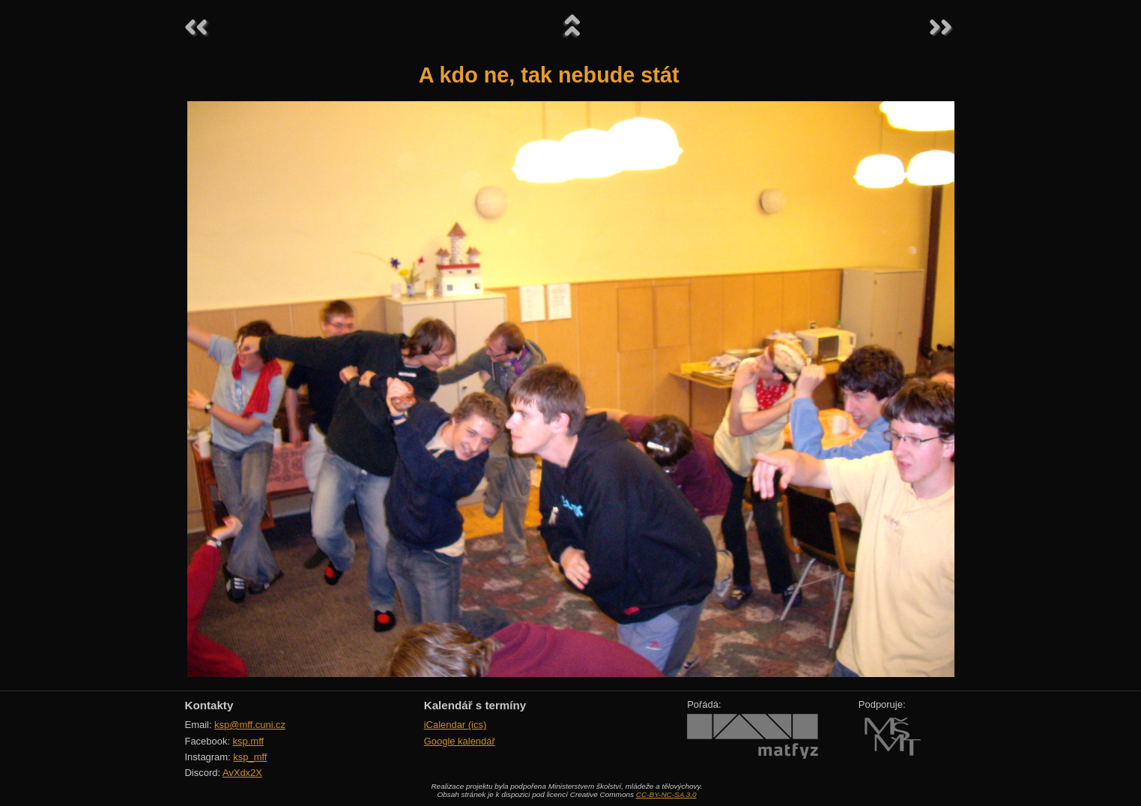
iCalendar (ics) (455, 724)
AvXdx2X (242, 772)
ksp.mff (248, 741)
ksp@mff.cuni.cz (249, 724)
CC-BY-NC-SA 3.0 (666, 794)
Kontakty (209, 705)
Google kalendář (459, 741)
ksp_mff (250, 757)
